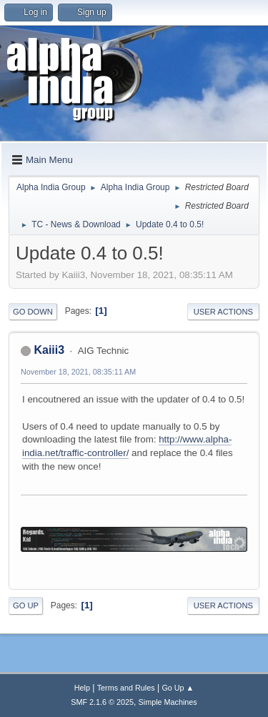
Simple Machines (168, 702)
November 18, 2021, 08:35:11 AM (78, 371)
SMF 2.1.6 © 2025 (102, 702)
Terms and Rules (126, 687)
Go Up (26, 605)
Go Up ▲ (178, 687)
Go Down (33, 311)
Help (82, 687)
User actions (223, 311)
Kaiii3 (49, 350)
